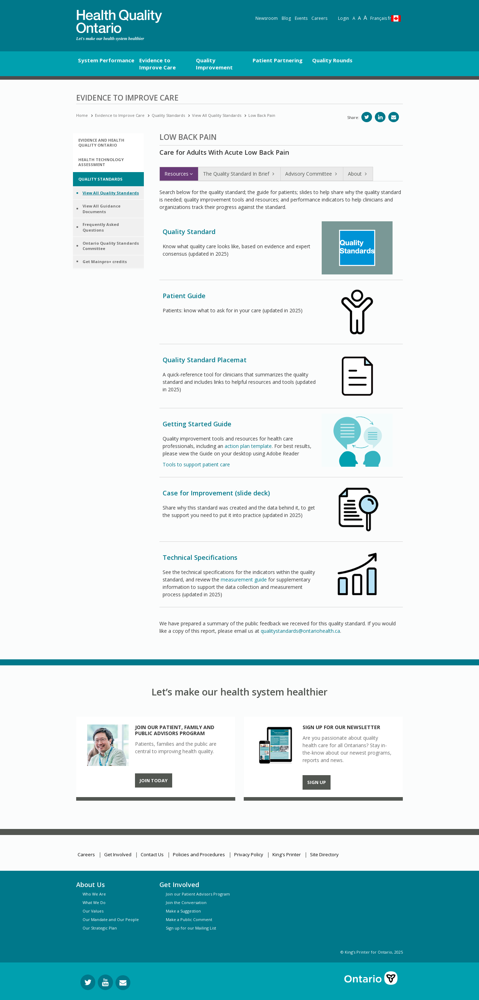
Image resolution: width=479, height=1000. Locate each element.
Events (301, 18)
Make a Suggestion (183, 911)
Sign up (316, 782)
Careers (319, 18)
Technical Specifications (200, 557)
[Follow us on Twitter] (87, 982)
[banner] (119, 21)
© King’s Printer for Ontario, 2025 (371, 952)
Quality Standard (189, 231)
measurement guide (244, 579)
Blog (286, 18)
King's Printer (286, 854)
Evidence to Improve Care (120, 115)
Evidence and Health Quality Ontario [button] (101, 142)
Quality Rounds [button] (332, 60)
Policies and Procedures (199, 854)
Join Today (154, 780)
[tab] (108, 142)
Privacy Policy (248, 854)
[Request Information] (122, 982)
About (358, 173)
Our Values (93, 911)
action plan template (248, 446)
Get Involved (117, 854)
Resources (178, 173)
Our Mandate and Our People (111, 919)
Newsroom (266, 18)
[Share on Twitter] (366, 117)
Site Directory (324, 854)
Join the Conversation (186, 902)
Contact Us (152, 854)
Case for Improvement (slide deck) (216, 493)
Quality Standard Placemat (205, 360)
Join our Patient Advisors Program (198, 894)
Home (82, 115)
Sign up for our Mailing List (191, 928)
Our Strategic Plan (100, 928)
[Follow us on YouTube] (105, 982)
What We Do (94, 902)
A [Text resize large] (359, 18)
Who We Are (94, 894)
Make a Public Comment (189, 919)
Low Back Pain (261, 115)
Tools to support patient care (196, 464)
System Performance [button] (106, 60)
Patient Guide (184, 295)
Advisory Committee (311, 173)
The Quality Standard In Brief (239, 173)
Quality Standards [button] (100, 179)
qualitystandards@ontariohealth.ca (300, 630)
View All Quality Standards (216, 115)
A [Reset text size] (354, 18)
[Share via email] (393, 117)
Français (380, 18)
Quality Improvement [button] (214, 64)
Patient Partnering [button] (278, 60)
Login (343, 18)
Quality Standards (168, 115)
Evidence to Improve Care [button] (157, 64)
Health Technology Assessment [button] (101, 162)
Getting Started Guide (197, 424)
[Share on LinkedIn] (380, 117)
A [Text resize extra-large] (365, 18)
